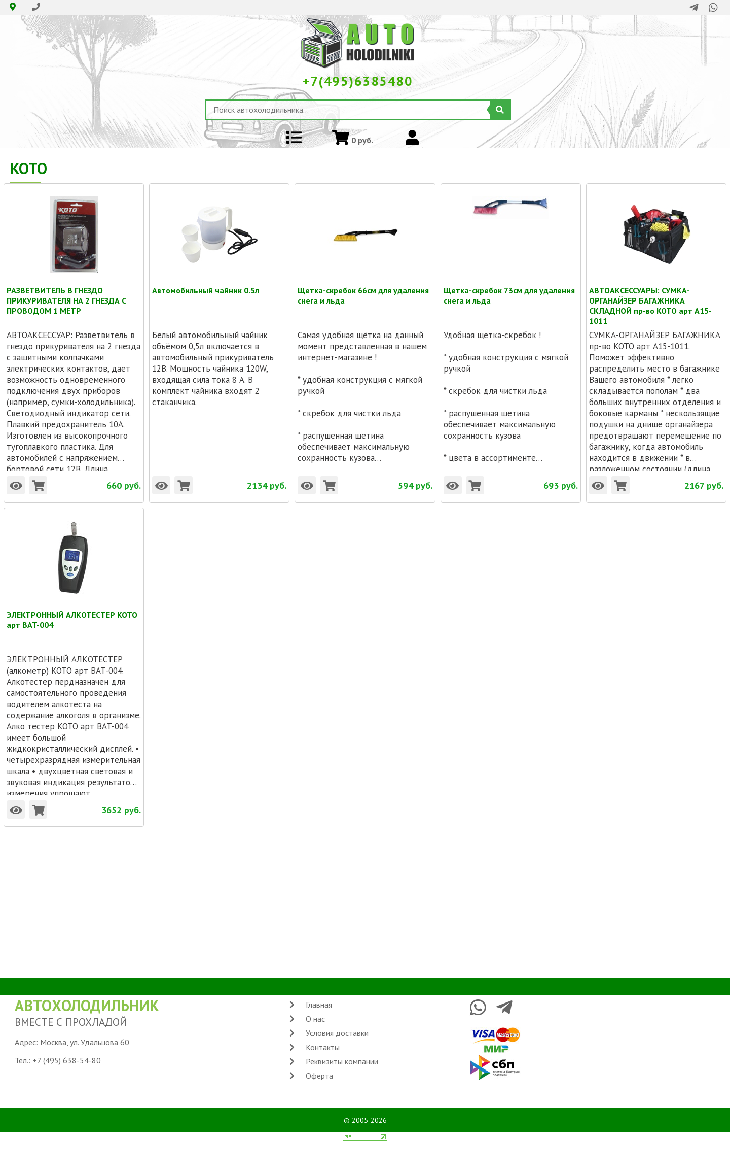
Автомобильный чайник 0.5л (205, 290)
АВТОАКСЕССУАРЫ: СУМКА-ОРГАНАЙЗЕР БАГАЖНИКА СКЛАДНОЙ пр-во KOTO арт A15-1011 (650, 290)
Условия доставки (337, 1033)
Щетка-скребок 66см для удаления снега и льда (363, 290)
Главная (319, 1004)
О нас (315, 1019)
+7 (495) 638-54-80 (66, 1060)
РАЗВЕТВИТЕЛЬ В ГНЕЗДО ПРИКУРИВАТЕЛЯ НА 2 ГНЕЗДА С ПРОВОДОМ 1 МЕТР (66, 290)
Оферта (319, 1076)
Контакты (323, 1047)
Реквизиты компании (342, 1061)
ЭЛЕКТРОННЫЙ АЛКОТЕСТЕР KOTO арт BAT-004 (72, 615)
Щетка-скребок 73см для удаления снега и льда (509, 290)
